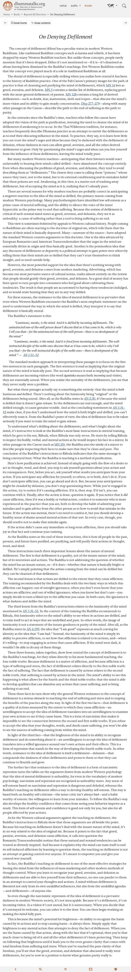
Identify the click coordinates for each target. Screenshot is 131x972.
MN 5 (49, 90)
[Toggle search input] (124, 6)
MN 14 (110, 85)
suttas (63, 5)
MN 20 (59, 444)
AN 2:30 (89, 398)
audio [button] (74, 5)
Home (6, 15)
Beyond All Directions (35, 15)
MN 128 (71, 94)
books (88, 5)
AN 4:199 (33, 629)
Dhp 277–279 (90, 103)
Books (17, 15)
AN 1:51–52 (31, 355)
